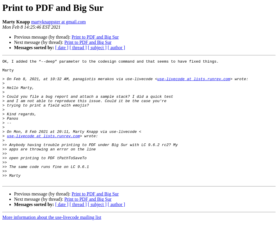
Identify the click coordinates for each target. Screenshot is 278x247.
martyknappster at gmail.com (58, 21)
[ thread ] (78, 47)
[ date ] (61, 47)
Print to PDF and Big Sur (95, 37)
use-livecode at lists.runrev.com (193, 83)
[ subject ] (97, 47)
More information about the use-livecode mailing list (51, 241)
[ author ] (116, 47)
